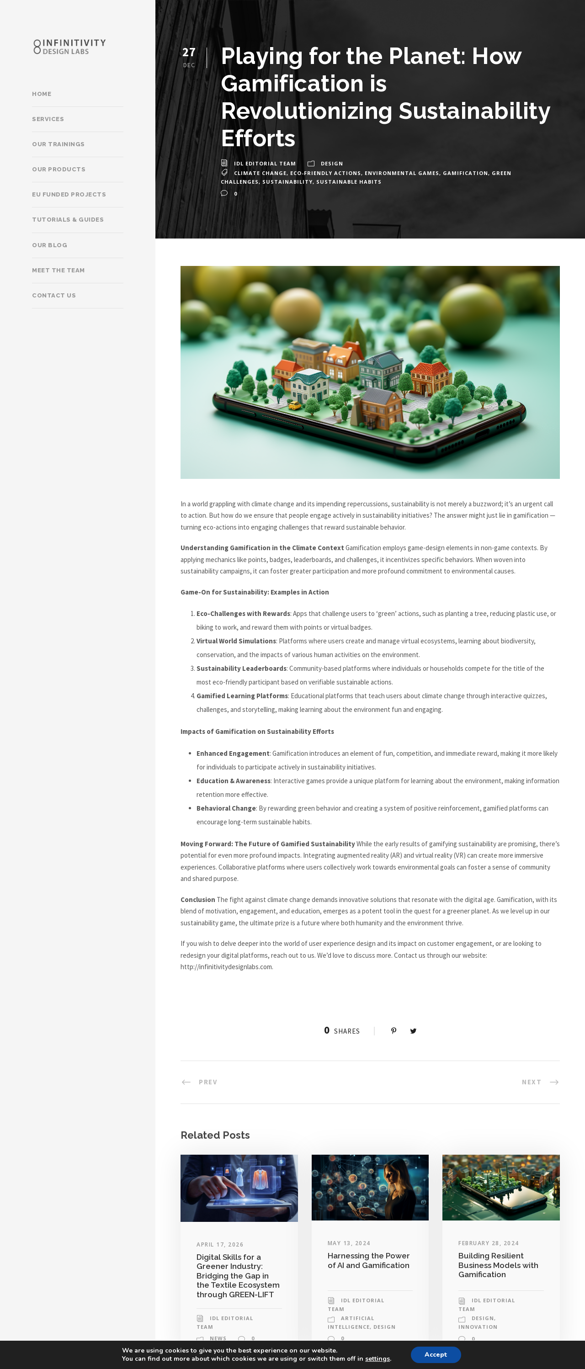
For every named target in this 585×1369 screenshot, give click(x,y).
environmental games (402, 173)
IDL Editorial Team (265, 163)
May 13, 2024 (349, 1243)
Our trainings (58, 144)
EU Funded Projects (69, 194)
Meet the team (58, 270)
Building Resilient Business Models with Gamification (498, 1265)
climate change (260, 173)
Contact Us (54, 295)
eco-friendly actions (325, 173)
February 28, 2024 (488, 1243)
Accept (436, 1354)
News (218, 1338)
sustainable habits (349, 181)
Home (41, 93)
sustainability (287, 181)
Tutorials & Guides (68, 219)
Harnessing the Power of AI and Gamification (369, 1260)
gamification (465, 173)
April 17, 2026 (220, 1244)
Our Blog (49, 245)
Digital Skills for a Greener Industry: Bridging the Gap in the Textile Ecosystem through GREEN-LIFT (238, 1275)
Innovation (478, 1326)
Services (48, 119)
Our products (58, 169)
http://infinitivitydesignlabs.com (226, 966)
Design (332, 163)
